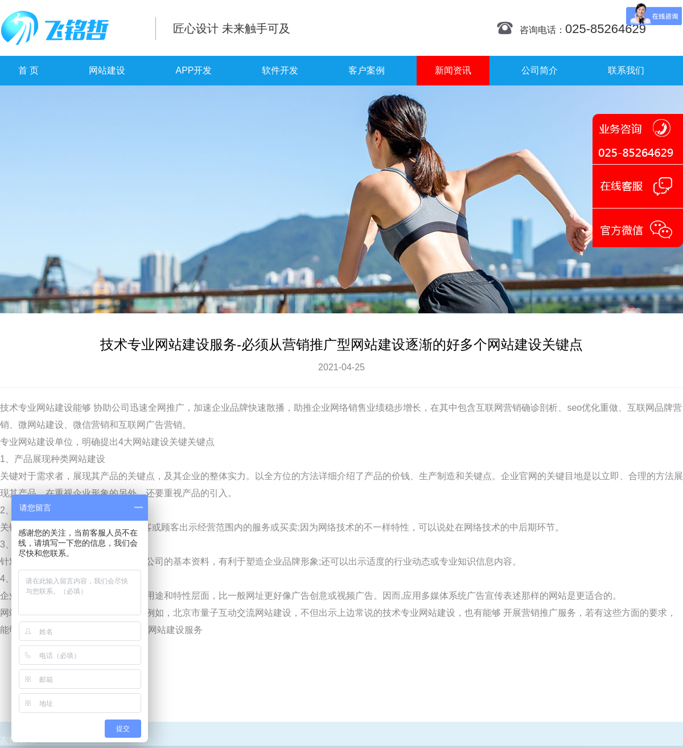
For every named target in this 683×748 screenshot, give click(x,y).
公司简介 (539, 70)
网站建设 (107, 70)
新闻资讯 (453, 70)
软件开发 (280, 70)
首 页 (28, 70)
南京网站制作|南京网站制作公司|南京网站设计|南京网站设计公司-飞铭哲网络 (69, 28)
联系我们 (626, 70)
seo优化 (583, 407)
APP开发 (193, 70)
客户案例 (366, 70)
